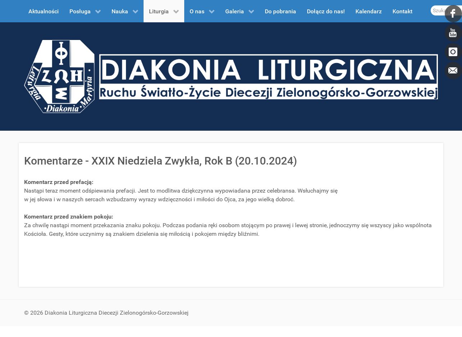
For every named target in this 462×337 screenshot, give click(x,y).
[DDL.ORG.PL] (231, 76)
